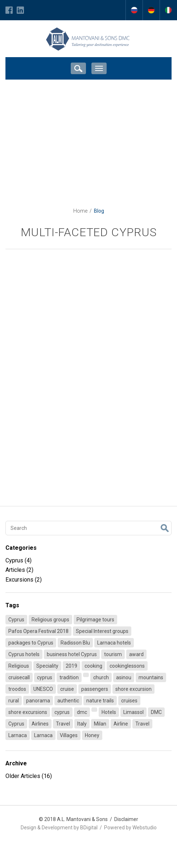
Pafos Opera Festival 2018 (38, 631)
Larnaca (17, 735)
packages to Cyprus (30, 643)
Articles (19, 569)
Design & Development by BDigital (59, 827)
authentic (68, 700)
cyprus (44, 677)
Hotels (109, 712)
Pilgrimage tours (95, 619)
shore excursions (27, 712)
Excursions (23, 579)
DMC (156, 712)
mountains (151, 677)
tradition (69, 677)
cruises (129, 700)
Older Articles (28, 776)
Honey (92, 735)
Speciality (47, 666)
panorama (38, 700)
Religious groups (50, 619)
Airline (121, 724)
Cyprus (18, 560)
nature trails (100, 700)
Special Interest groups (102, 631)
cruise (67, 689)
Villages (69, 735)
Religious (18, 666)
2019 (71, 666)
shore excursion (133, 689)
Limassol (133, 712)
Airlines (40, 724)
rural (13, 700)
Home (80, 211)
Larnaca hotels (114, 643)
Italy (82, 724)
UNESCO (43, 689)
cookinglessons (127, 666)
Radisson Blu (75, 643)
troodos (17, 689)
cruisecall (19, 677)
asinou (123, 677)
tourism (113, 654)
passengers (94, 689)
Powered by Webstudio (130, 827)
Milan (100, 724)
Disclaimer (126, 819)
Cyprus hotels (24, 654)
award (136, 654)
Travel (63, 724)
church (101, 677)
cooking (93, 666)
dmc (82, 712)
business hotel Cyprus (72, 654)
